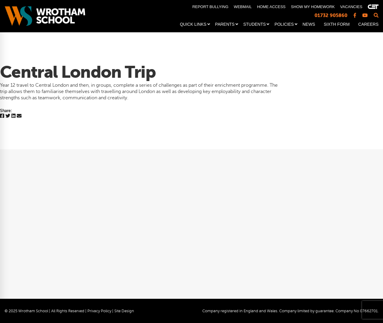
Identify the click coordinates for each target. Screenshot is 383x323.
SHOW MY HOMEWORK (313, 6)
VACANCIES (351, 6)
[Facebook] (2, 116)
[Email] (19, 116)
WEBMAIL (242, 6)
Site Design (124, 311)
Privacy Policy (99, 311)
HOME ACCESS (271, 6)
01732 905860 (330, 15)
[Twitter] (7, 116)
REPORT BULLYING (210, 6)
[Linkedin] (13, 116)
